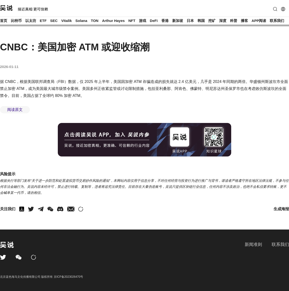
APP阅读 (259, 21)
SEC (54, 21)
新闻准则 (253, 244)
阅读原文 (15, 110)
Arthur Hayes (113, 21)
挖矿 (212, 21)
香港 (165, 21)
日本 (190, 21)
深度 (222, 21)
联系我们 (277, 21)
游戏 (142, 21)
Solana (81, 21)
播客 (244, 21)
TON (94, 21)
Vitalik (66, 21)
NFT (131, 21)
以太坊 (30, 21)
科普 (233, 21)
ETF (43, 21)
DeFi (154, 21)
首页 (3, 21)
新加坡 (177, 21)
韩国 (201, 21)
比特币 (16, 21)
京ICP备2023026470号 (68, 276)
